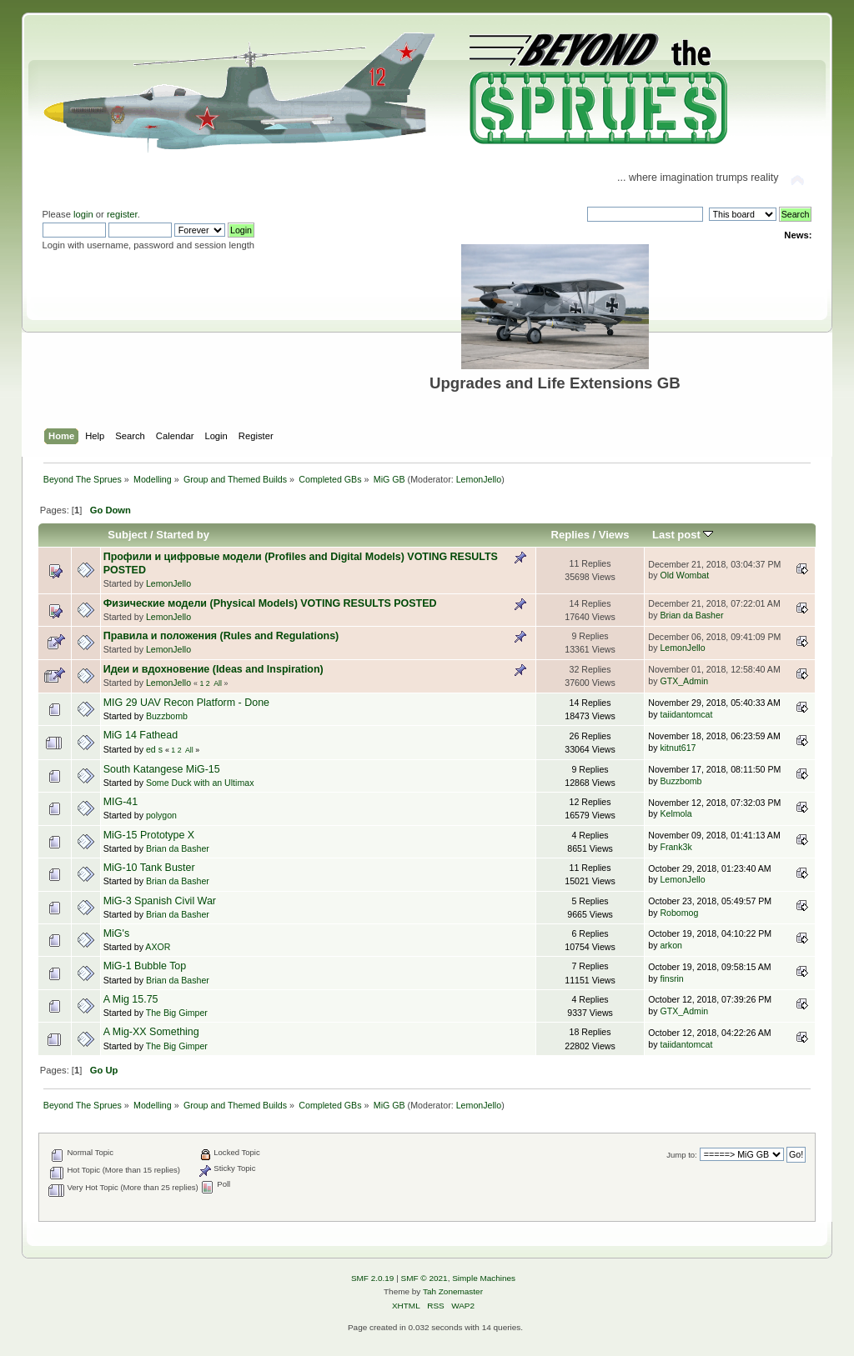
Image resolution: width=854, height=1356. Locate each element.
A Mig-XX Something (151, 1032)
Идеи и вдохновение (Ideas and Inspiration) (213, 669)
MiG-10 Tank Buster (149, 867)
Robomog (679, 913)
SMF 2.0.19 (372, 1278)
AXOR (157, 947)
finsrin (671, 978)
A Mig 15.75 (130, 999)
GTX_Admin (684, 681)
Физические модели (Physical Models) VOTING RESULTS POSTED (270, 603)
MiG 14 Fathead (140, 735)
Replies (570, 534)
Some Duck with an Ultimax (200, 783)
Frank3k (675, 847)
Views (614, 534)
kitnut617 (678, 748)
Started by (182, 534)
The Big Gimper (177, 1013)
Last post (683, 534)
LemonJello (479, 479)
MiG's (116, 933)
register (122, 214)
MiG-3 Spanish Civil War (159, 901)
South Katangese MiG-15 (161, 769)
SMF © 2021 (424, 1278)
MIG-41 (120, 802)
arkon (671, 945)
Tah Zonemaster (453, 1291)
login (83, 214)
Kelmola (675, 813)
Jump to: (681, 1154)
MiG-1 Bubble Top (145, 966)
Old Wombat (684, 575)
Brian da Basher (691, 615)
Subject (127, 534)
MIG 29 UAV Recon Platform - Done (186, 702)
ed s (154, 749)
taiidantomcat (686, 714)
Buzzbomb (167, 716)
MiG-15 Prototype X (149, 835)
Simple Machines (483, 1278)
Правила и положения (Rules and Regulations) (221, 636)
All (218, 683)
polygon (161, 815)
